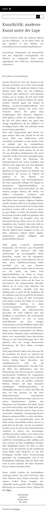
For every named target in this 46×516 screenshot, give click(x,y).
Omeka (16, 509)
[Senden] (38, 16)
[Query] (23, 16)
